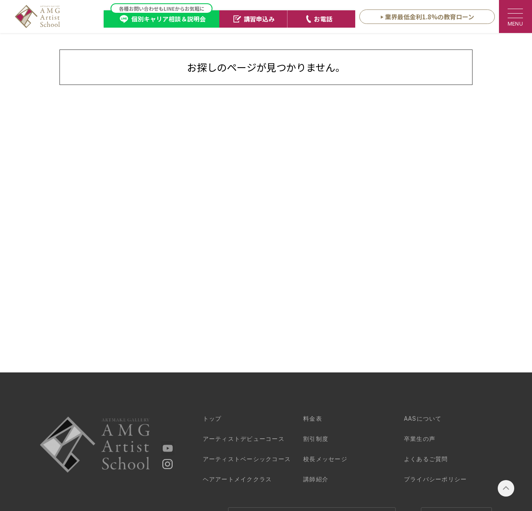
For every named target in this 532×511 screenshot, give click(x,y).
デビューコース (244, 438)
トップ (212, 418)
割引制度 (315, 438)
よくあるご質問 (426, 458)
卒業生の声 (419, 438)
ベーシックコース (247, 458)
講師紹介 (315, 479)
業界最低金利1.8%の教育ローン (429, 16)
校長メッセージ (325, 458)
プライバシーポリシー (435, 479)
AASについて (423, 418)
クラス (237, 479)
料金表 (312, 418)
